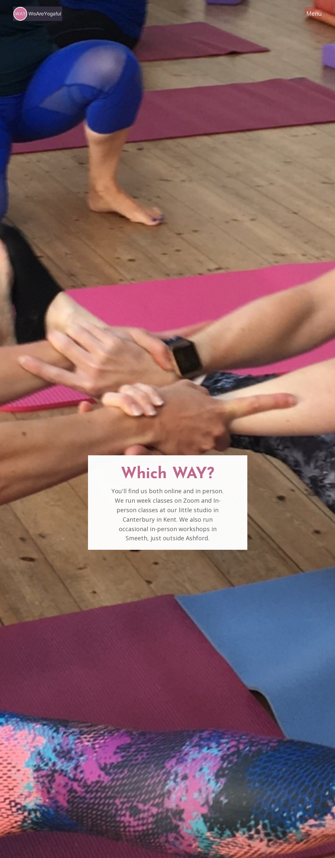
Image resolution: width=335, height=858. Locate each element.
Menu (314, 13)
